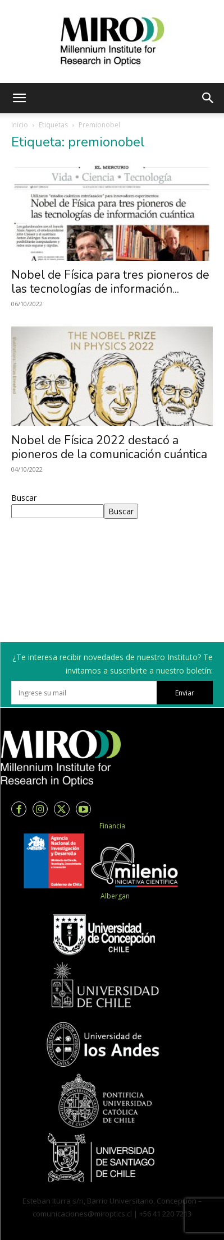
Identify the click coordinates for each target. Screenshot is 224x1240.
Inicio (19, 125)
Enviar (184, 693)
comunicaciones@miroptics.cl (82, 1214)
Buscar (23, 497)
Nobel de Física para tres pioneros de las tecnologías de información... (110, 282)
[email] (84, 692)
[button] (19, 98)
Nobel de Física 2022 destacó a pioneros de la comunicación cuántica (109, 447)
